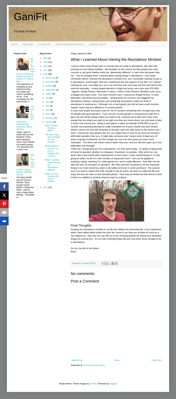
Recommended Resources (70, 44)
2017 (45, 70)
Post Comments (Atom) (94, 365)
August (48, 94)
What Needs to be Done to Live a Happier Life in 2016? (52, 151)
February (49, 118)
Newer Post (77, 360)
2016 (45, 74)
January (49, 122)
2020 (45, 58)
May (47, 106)
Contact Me (44, 44)
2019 (45, 62)
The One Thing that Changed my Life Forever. (52, 138)
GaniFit (30, 16)
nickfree (93, 383)
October (49, 86)
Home (14, 44)
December (50, 78)
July (47, 98)
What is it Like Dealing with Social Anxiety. (52, 177)
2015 (45, 187)
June (47, 102)
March (48, 114)
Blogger (113, 383)
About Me (28, 44)
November (50, 82)
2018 (45, 66)
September (50, 90)
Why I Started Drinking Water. (51, 128)
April (47, 110)
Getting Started (98, 44)
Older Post (156, 360)
